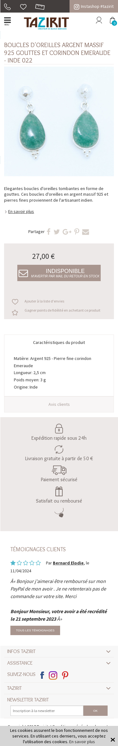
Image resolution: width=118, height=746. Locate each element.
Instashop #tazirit (94, 6)
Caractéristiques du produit (59, 342)
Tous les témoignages (35, 630)
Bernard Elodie (68, 563)
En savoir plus (21, 211)
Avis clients (59, 404)
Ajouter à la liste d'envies (44, 301)
